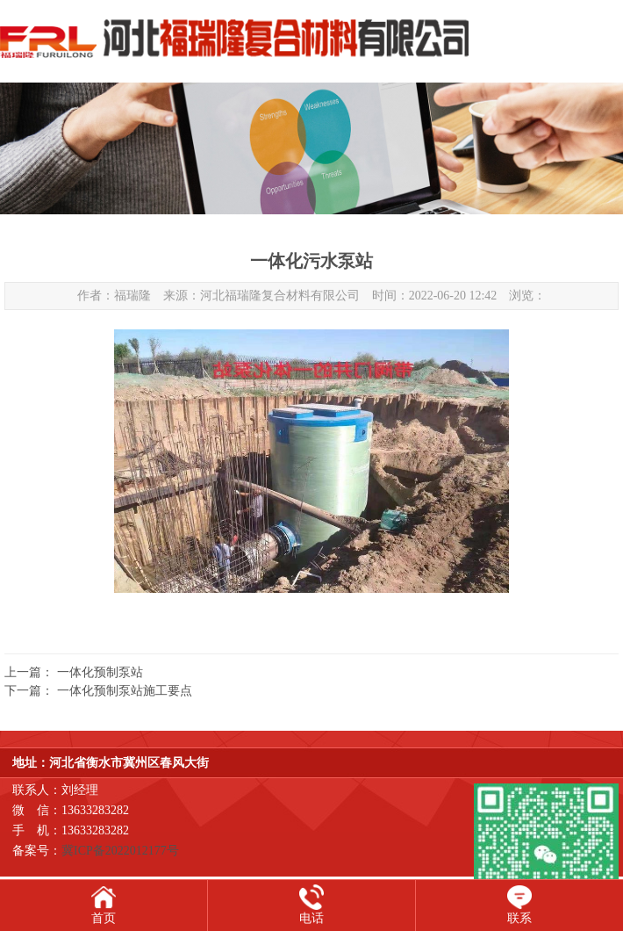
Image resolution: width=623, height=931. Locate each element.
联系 (519, 918)
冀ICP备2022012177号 (120, 850)
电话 (311, 918)
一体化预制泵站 (100, 672)
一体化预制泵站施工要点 (124, 690)
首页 (103, 918)
